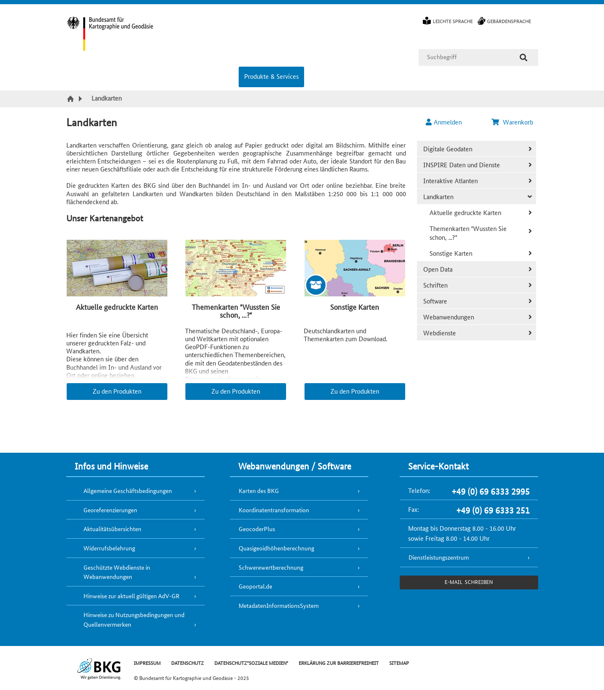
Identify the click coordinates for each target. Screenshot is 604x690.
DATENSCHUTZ (187, 663)
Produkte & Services (271, 76)
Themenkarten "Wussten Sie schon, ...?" (468, 232)
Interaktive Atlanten (450, 180)
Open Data (438, 269)
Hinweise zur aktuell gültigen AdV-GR (131, 595)
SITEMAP (399, 663)
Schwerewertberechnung (271, 567)
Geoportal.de (255, 586)
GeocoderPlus (257, 528)
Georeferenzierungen (110, 510)
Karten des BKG (259, 490)
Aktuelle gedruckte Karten (465, 212)
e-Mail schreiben (469, 582)
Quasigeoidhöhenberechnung (276, 548)
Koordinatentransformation (274, 510)
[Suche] (523, 57)
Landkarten (438, 196)
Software (435, 300)
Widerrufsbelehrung (109, 548)
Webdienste (439, 332)
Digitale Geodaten (447, 148)
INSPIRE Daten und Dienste (461, 164)
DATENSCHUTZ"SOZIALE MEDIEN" (251, 663)
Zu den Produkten (117, 391)
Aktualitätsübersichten (112, 528)
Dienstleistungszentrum (439, 557)
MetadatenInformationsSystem (279, 605)
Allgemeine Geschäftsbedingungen (127, 490)
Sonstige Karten (451, 253)
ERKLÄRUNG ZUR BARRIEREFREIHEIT (339, 663)
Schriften (435, 284)
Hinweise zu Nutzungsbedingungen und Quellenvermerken (134, 619)
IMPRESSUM (147, 663)
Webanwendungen (448, 316)
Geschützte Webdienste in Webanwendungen (116, 572)
